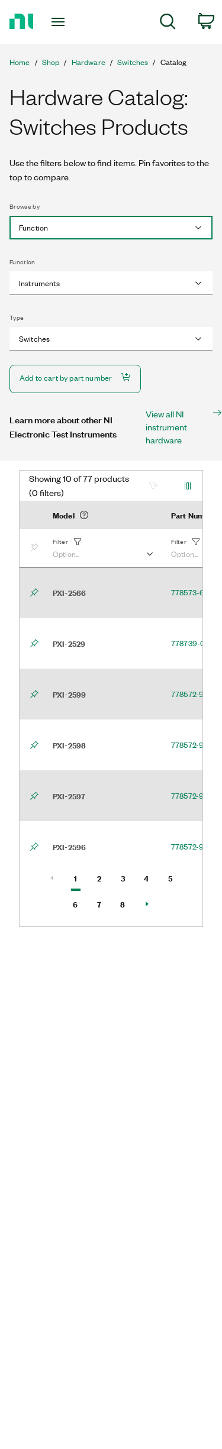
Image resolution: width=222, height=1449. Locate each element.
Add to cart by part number (75, 377)
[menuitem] (168, 23)
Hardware (88, 62)
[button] (102, 548)
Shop (51, 62)
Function (22, 262)
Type (16, 317)
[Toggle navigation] (59, 22)
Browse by (24, 206)
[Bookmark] (36, 548)
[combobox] (111, 227)
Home (19, 62)
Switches (132, 62)
